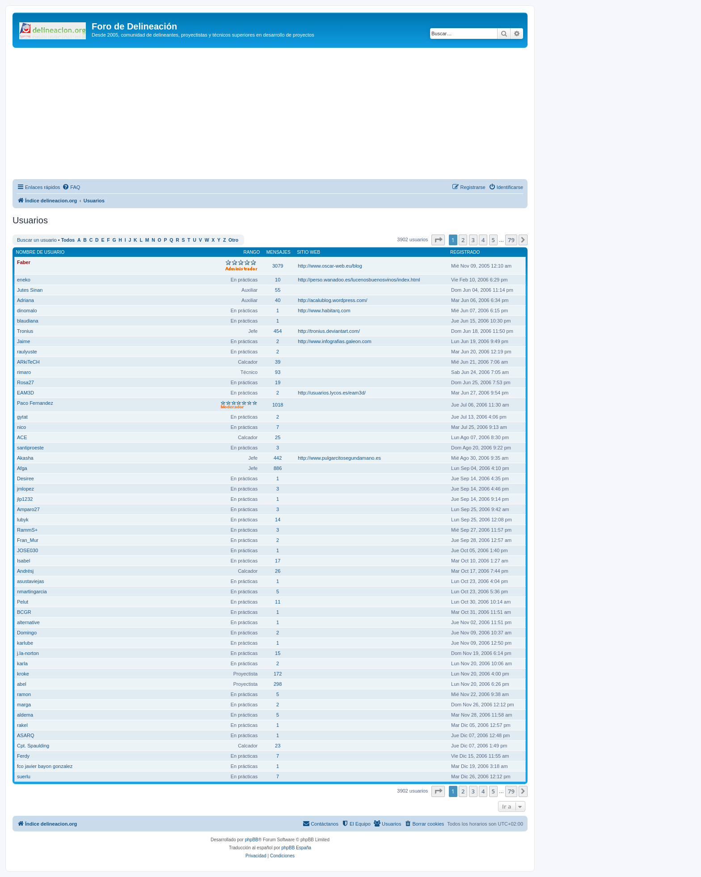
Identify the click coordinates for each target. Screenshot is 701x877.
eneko (23, 279)
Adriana (25, 300)
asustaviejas (30, 581)
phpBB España (296, 847)
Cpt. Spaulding (33, 745)
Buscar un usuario (37, 240)
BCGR (24, 612)
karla (22, 663)
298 (278, 684)
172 (278, 673)
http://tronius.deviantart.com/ (329, 331)
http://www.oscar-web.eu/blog (330, 266)
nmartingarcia (32, 591)
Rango (252, 252)
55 (277, 290)
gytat (22, 417)
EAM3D (25, 392)
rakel (22, 725)
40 (277, 300)
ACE (22, 437)
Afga (22, 468)
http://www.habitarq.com (324, 310)
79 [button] (511, 240)
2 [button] (463, 240)
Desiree (25, 478)
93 (277, 372)
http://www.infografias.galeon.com (334, 341)
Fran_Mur (27, 540)
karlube (25, 643)
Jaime (23, 341)
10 (277, 279)
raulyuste (27, 351)
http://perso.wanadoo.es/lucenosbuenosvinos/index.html (359, 279)
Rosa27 (25, 382)
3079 (277, 266)
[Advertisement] (281, 114)
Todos (68, 240)
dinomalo (27, 310)
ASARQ (25, 735)
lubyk (23, 519)
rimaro (24, 372)
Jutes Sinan (29, 290)
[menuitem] (71, 187)
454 (278, 331)
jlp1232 (25, 499)
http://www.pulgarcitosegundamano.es (339, 458)
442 (278, 458)
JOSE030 (27, 550)
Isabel (23, 560)
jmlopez (25, 488)
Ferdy (23, 756)
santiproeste (30, 447)
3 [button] (473, 240)
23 (277, 745)
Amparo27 (28, 509)
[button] (438, 240)
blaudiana (27, 320)
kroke (23, 673)
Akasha (25, 458)
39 (277, 362)
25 (277, 437)
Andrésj (25, 571)
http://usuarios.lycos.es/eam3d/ (332, 392)
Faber (23, 262)
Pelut (22, 601)
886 (278, 468)
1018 (277, 404)
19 (277, 382)
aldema (25, 715)
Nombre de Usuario (40, 252)
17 (277, 560)
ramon (24, 694)
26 (277, 571)
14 (277, 519)
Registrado (465, 252)
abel (21, 684)
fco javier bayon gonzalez (44, 766)
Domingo (27, 632)
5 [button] (493, 240)
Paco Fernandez (35, 403)
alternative (28, 622)
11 (277, 601)
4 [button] (483, 240)
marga (24, 704)
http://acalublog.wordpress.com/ (332, 300)
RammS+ (27, 530)
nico (21, 427)
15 (277, 653)
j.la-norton (28, 653)
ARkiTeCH (28, 362)
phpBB (251, 839)
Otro (233, 240)
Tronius (25, 331)
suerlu (23, 776)
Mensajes (278, 252)
